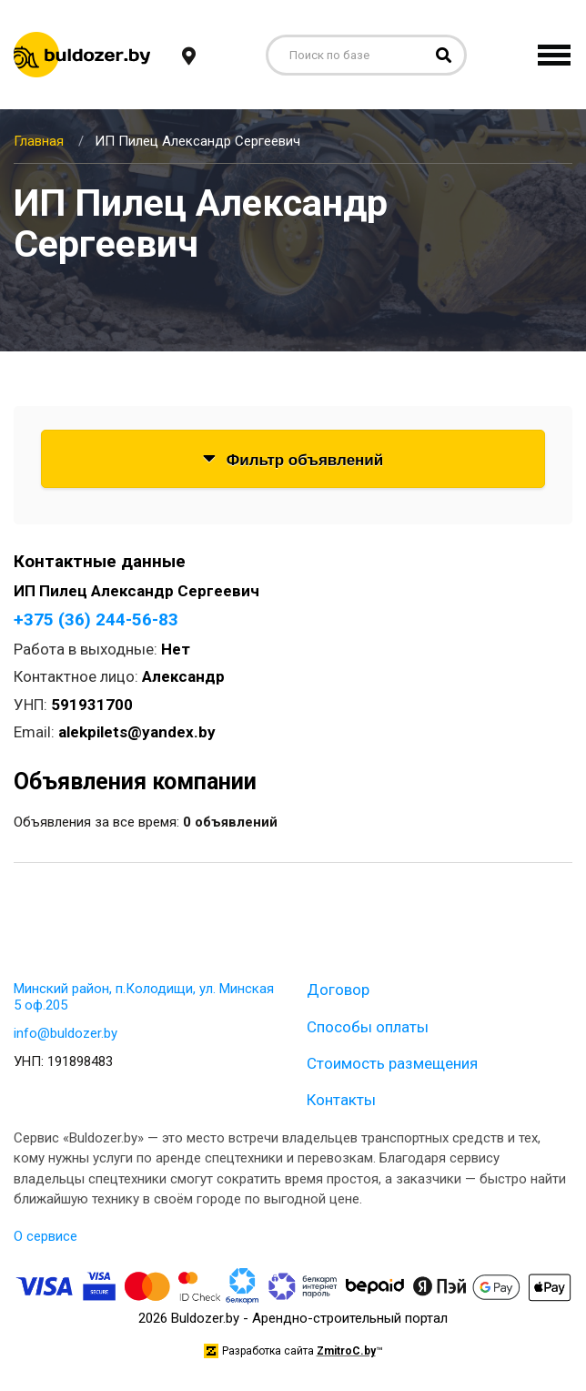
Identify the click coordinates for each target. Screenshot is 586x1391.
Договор (338, 989)
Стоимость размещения (392, 1063)
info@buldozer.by (65, 1033)
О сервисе (45, 1236)
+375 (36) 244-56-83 (96, 619)
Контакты (341, 1100)
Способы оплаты (368, 1027)
